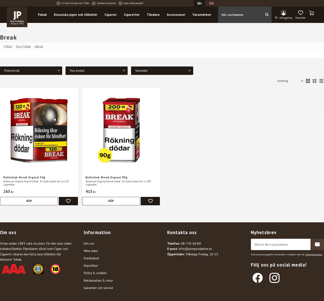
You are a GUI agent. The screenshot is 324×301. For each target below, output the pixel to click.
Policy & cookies (95, 273)
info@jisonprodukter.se (195, 249)
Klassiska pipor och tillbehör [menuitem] (77, 15)
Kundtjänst (91, 258)
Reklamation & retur (98, 280)
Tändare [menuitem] (155, 15)
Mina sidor (91, 251)
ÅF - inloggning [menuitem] (283, 18)
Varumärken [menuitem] (204, 15)
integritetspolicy (313, 254)
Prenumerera (317, 244)
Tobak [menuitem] (44, 15)
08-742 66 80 (191, 243)
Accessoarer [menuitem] (178, 15)
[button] (300, 15)
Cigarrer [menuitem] (113, 15)
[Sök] (269, 15)
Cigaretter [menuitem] (134, 15)
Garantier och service (98, 288)
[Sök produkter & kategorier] (241, 15)
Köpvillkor (91, 265)
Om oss (89, 243)
